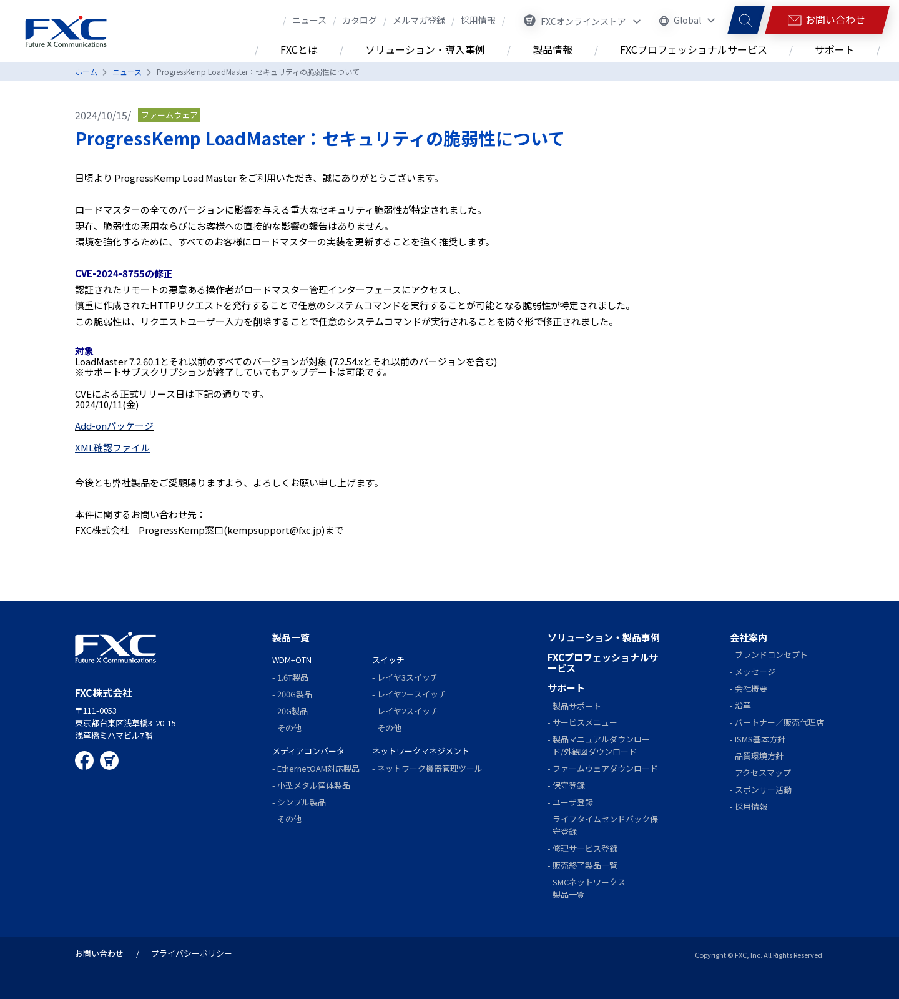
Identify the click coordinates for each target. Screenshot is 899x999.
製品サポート (577, 706)
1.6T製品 (292, 677)
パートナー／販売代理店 (779, 722)
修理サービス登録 (585, 848)
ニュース (127, 71)
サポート (566, 687)
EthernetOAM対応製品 (318, 768)
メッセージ (755, 671)
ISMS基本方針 (760, 739)
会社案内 (748, 637)
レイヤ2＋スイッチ (411, 694)
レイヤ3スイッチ (407, 677)
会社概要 (751, 688)
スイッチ (388, 660)
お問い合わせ (99, 953)
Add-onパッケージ (114, 425)
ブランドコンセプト (771, 655)
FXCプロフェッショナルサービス (603, 662)
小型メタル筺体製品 (313, 785)
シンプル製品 (301, 802)
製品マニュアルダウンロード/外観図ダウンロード (601, 745)
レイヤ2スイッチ (407, 711)
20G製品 (292, 711)
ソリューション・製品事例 (604, 637)
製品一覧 (291, 637)
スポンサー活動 (763, 789)
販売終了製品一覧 (585, 865)
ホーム (86, 71)
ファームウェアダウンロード (605, 768)
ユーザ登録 (573, 802)
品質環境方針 (759, 756)
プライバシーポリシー (191, 953)
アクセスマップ (763, 773)
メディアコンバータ (308, 751)
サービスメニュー (585, 722)
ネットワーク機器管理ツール (430, 768)
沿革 (743, 705)
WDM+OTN (292, 660)
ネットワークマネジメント (420, 751)
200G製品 (294, 694)
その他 (289, 728)
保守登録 (569, 785)
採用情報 (751, 806)
